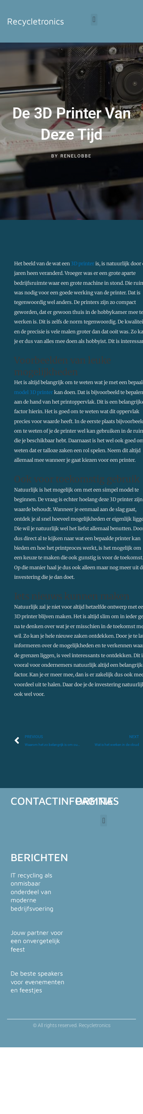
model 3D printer (33, 392)
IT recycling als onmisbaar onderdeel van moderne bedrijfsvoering (32, 891)
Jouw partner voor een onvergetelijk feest (37, 941)
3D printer (82, 264)
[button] (94, 20)
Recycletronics (35, 21)
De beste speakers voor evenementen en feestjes (37, 982)
